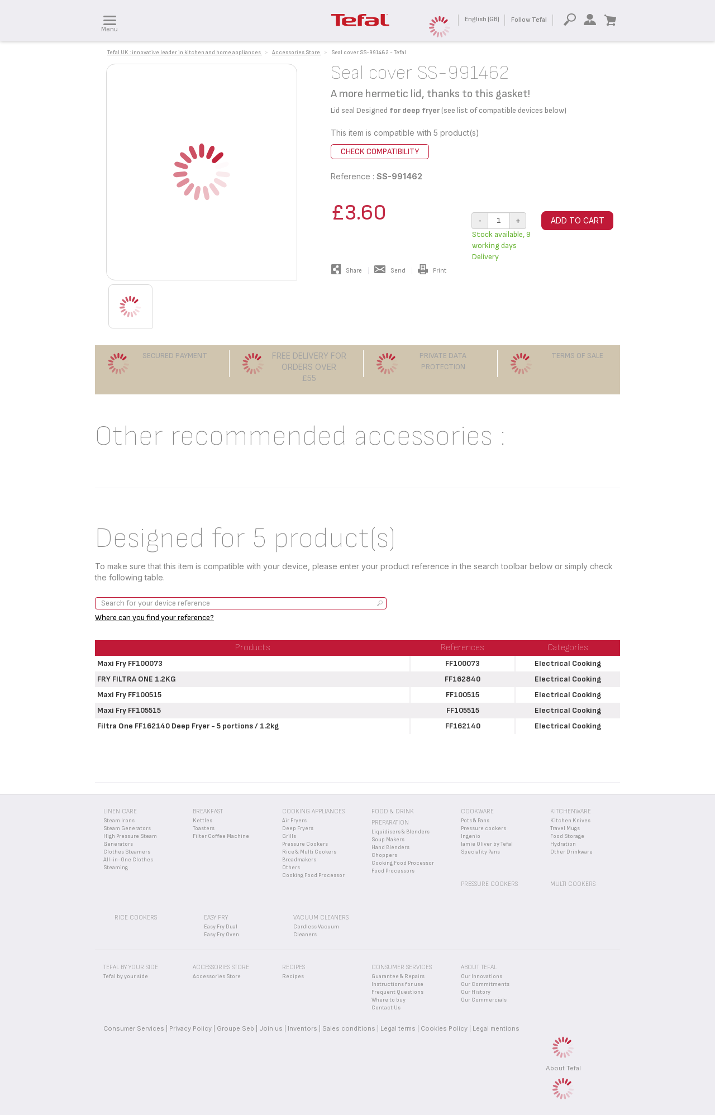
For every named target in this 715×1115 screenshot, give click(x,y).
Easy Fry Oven (221, 934)
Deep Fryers (297, 828)
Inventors (302, 1028)
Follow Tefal (529, 20)
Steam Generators (127, 828)
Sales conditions (348, 1028)
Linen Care (120, 811)
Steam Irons (119, 820)
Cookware (477, 811)
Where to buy (388, 1000)
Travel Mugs (565, 828)
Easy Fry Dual (220, 926)
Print (432, 270)
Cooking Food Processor (313, 875)
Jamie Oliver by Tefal (487, 844)
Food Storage (567, 836)
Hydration (563, 844)
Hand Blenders (390, 847)
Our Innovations (481, 976)
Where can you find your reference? (154, 617)
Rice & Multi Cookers (309, 852)
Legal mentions (496, 1028)
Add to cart (577, 220)
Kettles (202, 820)
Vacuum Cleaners (321, 917)
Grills (289, 836)
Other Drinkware (571, 852)
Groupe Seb (235, 1028)
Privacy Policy (190, 1028)
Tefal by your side (125, 976)
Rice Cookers (136, 917)
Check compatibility (380, 151)
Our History (475, 992)
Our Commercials (484, 1000)
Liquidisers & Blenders (400, 831)
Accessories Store (217, 976)
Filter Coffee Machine (221, 836)
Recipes (293, 976)
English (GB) (482, 19)
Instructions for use (397, 984)
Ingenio (470, 836)
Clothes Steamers (126, 852)
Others (291, 867)
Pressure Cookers (305, 844)
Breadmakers (299, 859)
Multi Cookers (572, 884)
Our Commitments (485, 984)
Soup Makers (387, 839)
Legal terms (398, 1028)
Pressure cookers (483, 828)
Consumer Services (133, 1028)
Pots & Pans (475, 820)
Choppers (384, 855)
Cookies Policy (444, 1028)
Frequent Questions (397, 992)
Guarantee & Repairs (398, 976)
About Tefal (563, 1068)
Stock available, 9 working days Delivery (501, 245)
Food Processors (392, 871)
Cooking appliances (313, 811)
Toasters (203, 828)
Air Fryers (294, 820)
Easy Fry (216, 917)
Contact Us (386, 1007)
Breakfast (208, 811)
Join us (271, 1028)
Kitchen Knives (570, 820)
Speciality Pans (480, 852)
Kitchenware (570, 811)
